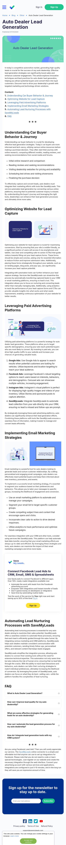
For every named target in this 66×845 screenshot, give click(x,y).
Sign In (39, 7)
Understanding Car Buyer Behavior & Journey (30, 95)
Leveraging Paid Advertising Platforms (26, 102)
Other (22, 15)
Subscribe (48, 801)
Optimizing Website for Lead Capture (26, 99)
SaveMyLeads (25, 752)
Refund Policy (47, 826)
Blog (13, 15)
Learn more (14, 836)
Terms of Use (33, 826)
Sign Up (54, 7)
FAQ (9, 116)
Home (4, 15)
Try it (35, 598)
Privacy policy (19, 826)
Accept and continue (28, 841)
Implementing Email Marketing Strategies (28, 106)
